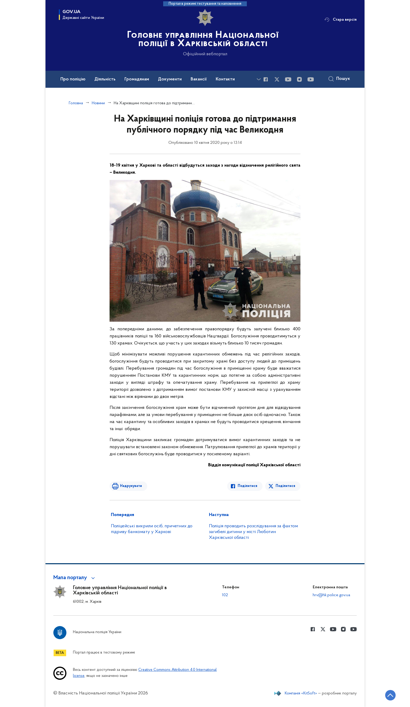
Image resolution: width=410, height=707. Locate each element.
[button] (74, 578)
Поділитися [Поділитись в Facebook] (247, 486)
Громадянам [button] (136, 79)
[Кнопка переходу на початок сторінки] (390, 695)
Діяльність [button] (105, 79)
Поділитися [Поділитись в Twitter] (285, 486)
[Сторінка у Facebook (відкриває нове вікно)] (266, 79)
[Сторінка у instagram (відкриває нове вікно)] (299, 79)
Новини (98, 103)
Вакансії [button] (199, 79)
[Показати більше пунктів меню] (259, 79)
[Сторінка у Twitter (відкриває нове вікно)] (277, 79)
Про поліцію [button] (73, 79)
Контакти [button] (225, 79)
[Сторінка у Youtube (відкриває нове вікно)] (288, 79)
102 (225, 595)
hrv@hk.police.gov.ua (331, 595)
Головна (76, 103)
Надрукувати (131, 486)
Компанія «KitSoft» (301, 693)
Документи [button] (170, 79)
